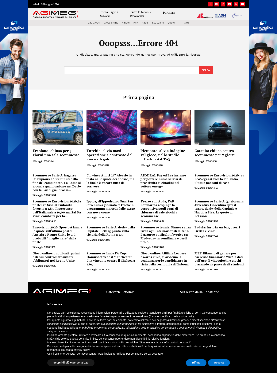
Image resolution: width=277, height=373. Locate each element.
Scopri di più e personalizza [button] (70, 362)
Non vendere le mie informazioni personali (165, 342)
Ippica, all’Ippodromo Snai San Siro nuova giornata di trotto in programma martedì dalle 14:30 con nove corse (111, 207)
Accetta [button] (219, 362)
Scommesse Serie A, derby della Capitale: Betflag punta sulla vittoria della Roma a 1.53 (111, 231)
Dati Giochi (94, 22)
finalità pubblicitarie (69, 327)
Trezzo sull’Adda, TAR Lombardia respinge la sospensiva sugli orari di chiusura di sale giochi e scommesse (159, 209)
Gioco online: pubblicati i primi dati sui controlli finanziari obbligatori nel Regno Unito (56, 257)
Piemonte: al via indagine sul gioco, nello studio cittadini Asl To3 (162, 155)
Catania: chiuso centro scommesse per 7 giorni (215, 153)
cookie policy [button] (186, 316)
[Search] (206, 70)
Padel (145, 22)
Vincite (126, 22)
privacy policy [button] (81, 349)
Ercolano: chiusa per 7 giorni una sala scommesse (56, 153)
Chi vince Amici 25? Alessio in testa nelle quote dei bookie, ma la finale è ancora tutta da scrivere (110, 181)
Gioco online (111, 22)
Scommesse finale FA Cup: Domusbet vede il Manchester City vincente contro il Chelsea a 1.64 (111, 259)
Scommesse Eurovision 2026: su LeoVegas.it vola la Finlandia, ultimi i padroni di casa (219, 179)
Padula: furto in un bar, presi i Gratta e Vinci (217, 229)
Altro (187, 22)
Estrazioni (158, 22)
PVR (135, 22)
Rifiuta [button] (196, 362)
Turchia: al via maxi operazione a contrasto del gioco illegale (110, 155)
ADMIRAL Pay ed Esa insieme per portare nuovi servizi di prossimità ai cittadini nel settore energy (163, 181)
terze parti (106, 320)
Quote (171, 22)
